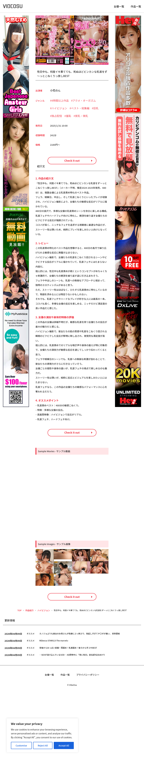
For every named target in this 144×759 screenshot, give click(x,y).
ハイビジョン (59, 110)
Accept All (64, 745)
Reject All (43, 745)
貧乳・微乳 (81, 118)
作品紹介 (25, 675)
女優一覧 (119, 7)
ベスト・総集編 (80, 110)
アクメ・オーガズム (84, 102)
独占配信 (57, 118)
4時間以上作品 (60, 102)
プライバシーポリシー (89, 739)
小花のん (55, 92)
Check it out (72, 167)
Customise (21, 745)
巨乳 (96, 110)
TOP (15, 675)
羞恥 (68, 118)
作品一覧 (136, 7)
